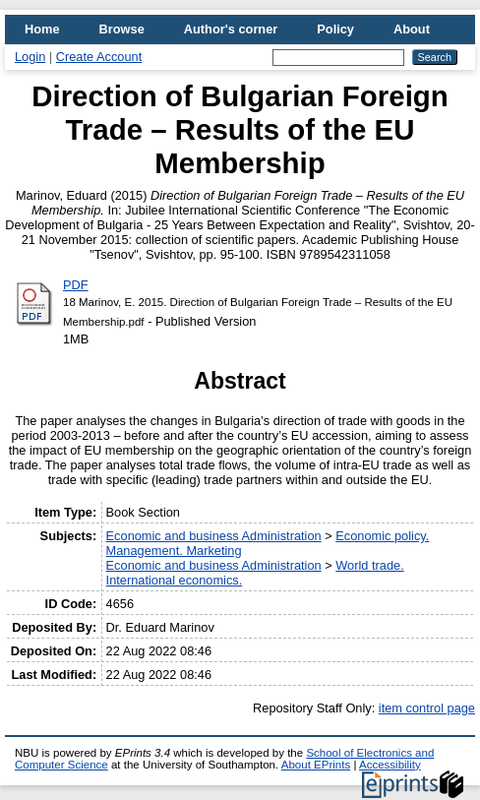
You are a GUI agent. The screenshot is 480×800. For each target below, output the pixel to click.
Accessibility (390, 764)
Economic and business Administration (214, 535)
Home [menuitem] (42, 29)
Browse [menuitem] (122, 29)
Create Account (99, 56)
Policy (335, 29)
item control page (427, 708)
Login (30, 56)
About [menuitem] (411, 29)
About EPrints (315, 764)
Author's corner (230, 29)
